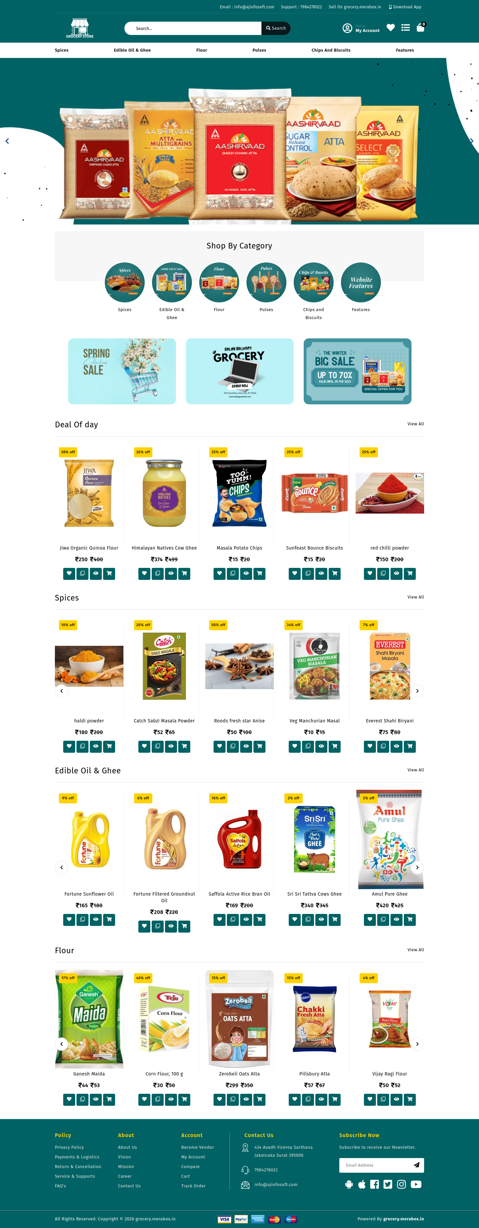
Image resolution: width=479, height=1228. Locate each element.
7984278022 (266, 1169)
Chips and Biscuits (331, 50)
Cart (185, 1176)
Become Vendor (197, 1147)
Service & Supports (75, 1176)
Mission (126, 1166)
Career (125, 1176)
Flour (201, 50)
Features (405, 50)
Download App (405, 7)
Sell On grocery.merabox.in (355, 7)
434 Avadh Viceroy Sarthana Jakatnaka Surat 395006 (283, 1151)
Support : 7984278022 (301, 7)
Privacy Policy (69, 1147)
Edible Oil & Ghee (132, 50)
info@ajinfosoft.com (276, 1184)
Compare (190, 1166)
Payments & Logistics (77, 1156)
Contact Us (129, 1185)
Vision (124, 1156)
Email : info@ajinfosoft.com (247, 7)
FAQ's (60, 1185)
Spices (62, 50)
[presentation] (61, 691)
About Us (127, 1147)
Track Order (193, 1185)
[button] (7, 141)
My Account (193, 1156)
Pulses (259, 50)
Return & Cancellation (78, 1166)
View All (415, 423)
